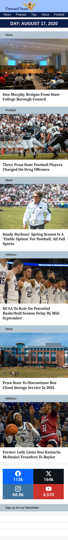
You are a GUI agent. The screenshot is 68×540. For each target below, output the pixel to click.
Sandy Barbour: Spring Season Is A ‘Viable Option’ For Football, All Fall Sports (34, 239)
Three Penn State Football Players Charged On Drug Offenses (32, 167)
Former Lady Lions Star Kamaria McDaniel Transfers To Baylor (32, 454)
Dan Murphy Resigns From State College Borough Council (31, 97)
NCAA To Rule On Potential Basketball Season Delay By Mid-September (31, 313)
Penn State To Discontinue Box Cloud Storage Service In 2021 (30, 385)
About (45, 14)
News (7, 14)
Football (59, 14)
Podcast (21, 14)
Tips (34, 14)
